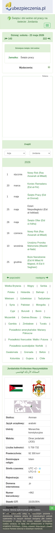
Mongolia (41, 305)
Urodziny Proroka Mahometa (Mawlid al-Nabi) (37, 246)
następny (42, 277)
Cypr (12, 311)
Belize (42, 352)
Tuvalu (43, 323)
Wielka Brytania (13, 286)
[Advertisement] (27, 106)
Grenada (28, 352)
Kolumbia (15, 358)
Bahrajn (40, 292)
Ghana (46, 317)
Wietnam (9, 298)
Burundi (25, 311)
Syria (12, 305)
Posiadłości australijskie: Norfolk (26, 346)
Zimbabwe (28, 323)
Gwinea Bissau (29, 317)
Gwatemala (12, 352)
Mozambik (10, 317)
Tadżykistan (44, 298)
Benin (38, 311)
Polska (11, 292)
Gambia (12, 323)
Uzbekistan (26, 298)
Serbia (43, 286)
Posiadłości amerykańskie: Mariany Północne (27, 331)
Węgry (30, 286)
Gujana (30, 358)
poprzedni (13, 277)
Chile (42, 358)
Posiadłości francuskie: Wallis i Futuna (28, 339)
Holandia (25, 292)
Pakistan (25, 305)
